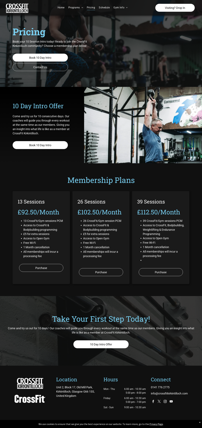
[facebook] (153, 402)
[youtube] (171, 402)
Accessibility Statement (107, 425)
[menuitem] (61, 7)
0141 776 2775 (160, 387)
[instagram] (165, 402)
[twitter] (159, 402)
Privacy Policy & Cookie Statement (81, 425)
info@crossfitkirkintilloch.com (169, 393)
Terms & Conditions (127, 425)
